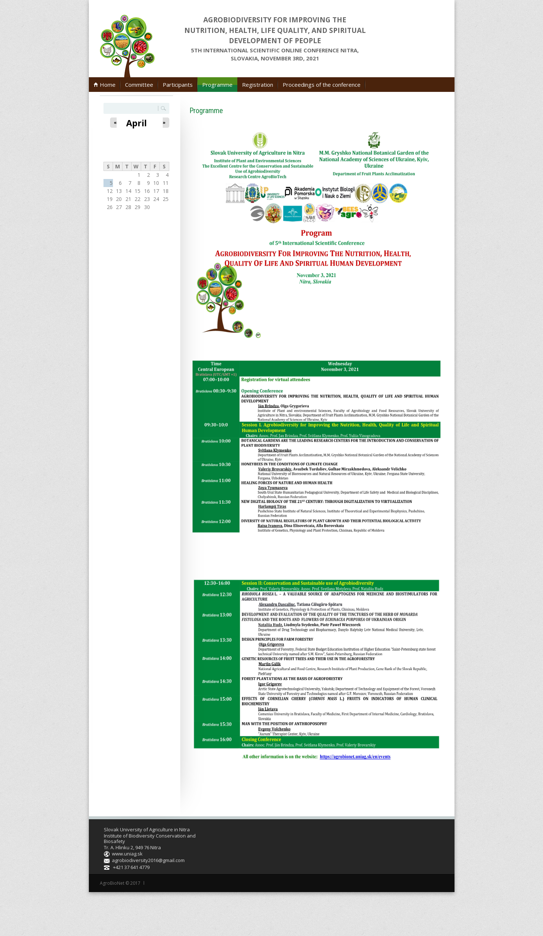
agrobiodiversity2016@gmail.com (148, 860)
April (136, 123)
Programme (217, 84)
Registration (257, 84)
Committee (139, 84)
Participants (178, 84)
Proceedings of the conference (322, 84)
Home (108, 84)
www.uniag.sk (127, 853)
